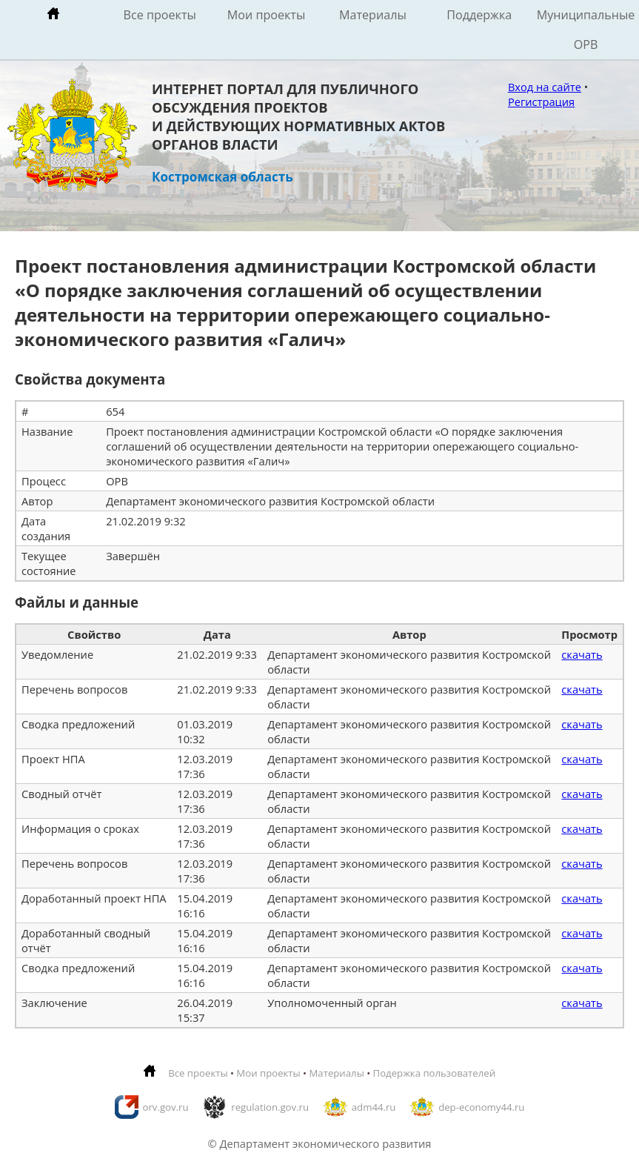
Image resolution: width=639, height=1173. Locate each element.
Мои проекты (266, 15)
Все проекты (160, 15)
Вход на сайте (544, 86)
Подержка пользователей (434, 1073)
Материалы (373, 15)
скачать (581, 654)
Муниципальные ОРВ (586, 30)
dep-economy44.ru (481, 1107)
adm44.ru (374, 1107)
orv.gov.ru (166, 1107)
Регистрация (541, 101)
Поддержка (479, 15)
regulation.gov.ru (270, 1107)
